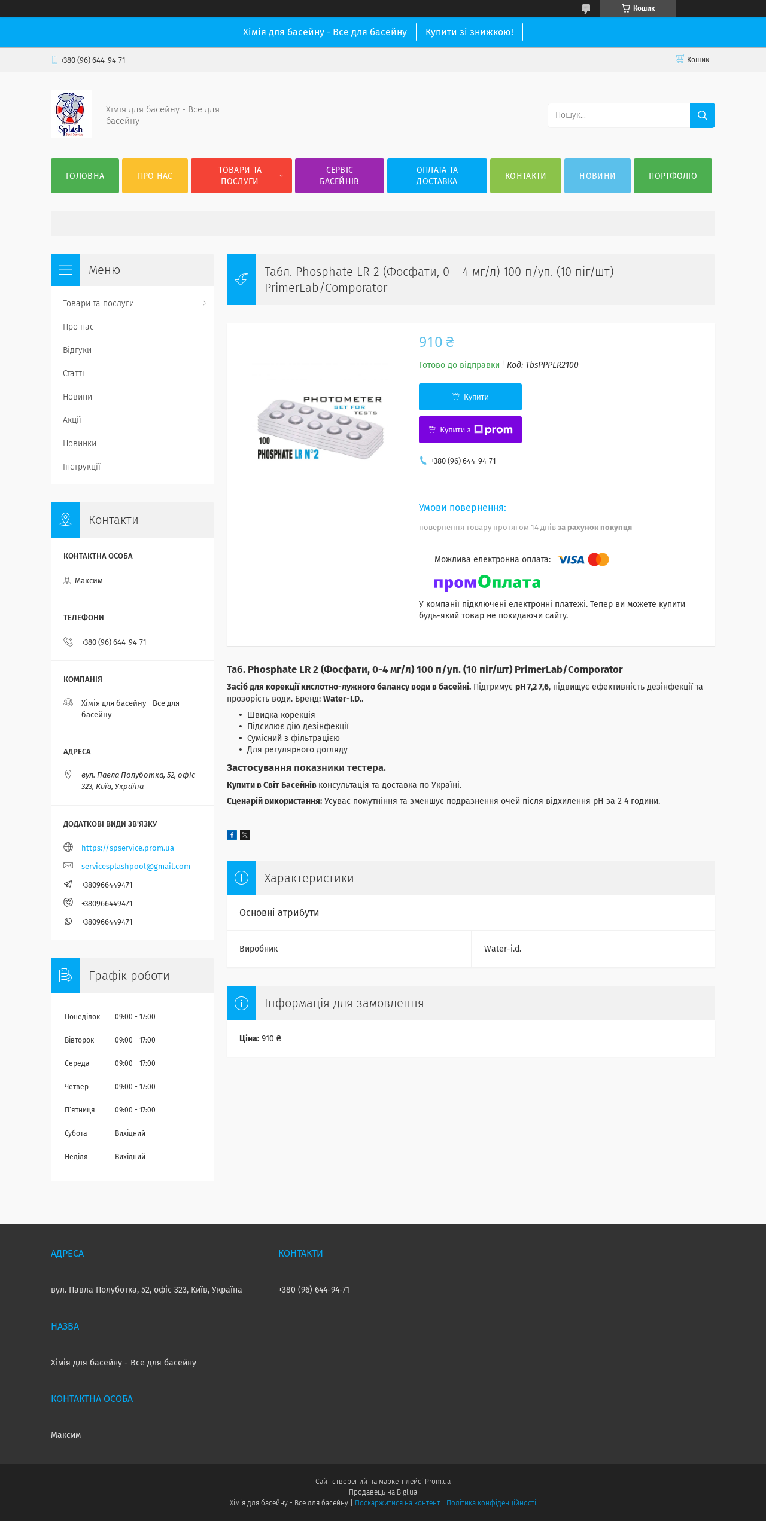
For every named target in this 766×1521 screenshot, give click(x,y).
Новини (597, 176)
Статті (73, 373)
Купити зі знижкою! (469, 32)
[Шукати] (702, 115)
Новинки (79, 443)
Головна (85, 176)
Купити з (476, 430)
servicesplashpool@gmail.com (135, 866)
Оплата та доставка (437, 176)
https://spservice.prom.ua (127, 847)
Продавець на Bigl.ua (383, 1492)
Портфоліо (673, 176)
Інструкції (82, 467)
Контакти (525, 176)
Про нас (155, 176)
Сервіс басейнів (339, 176)
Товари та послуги (240, 176)
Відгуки (77, 350)
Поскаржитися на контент (397, 1503)
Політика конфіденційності (491, 1503)
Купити (476, 396)
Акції (72, 420)
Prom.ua (438, 1481)
